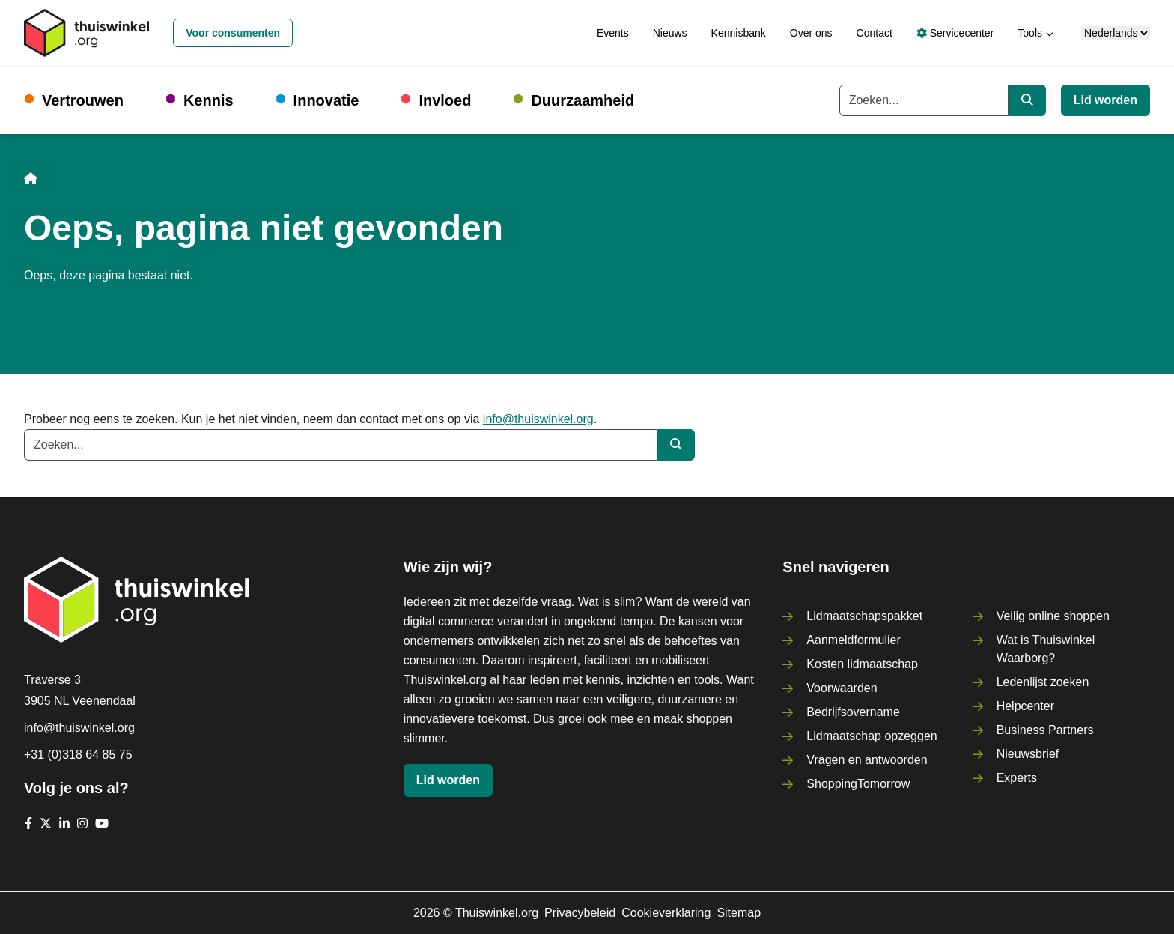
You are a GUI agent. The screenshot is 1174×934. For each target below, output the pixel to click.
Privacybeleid (579, 912)
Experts (1017, 777)
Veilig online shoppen (1053, 616)
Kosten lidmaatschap (862, 664)
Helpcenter (1025, 706)
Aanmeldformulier (853, 640)
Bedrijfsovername (853, 712)
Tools (1030, 33)
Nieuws (670, 33)
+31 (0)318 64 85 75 (78, 754)
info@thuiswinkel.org (538, 419)
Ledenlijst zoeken (1043, 682)
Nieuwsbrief (1028, 753)
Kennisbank (738, 33)
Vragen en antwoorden (866, 759)
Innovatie (326, 100)
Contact (874, 33)
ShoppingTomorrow (858, 783)
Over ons (811, 33)
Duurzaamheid (582, 100)
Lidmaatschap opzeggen (871, 736)
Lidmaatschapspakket (864, 616)
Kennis (208, 100)
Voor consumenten (233, 33)
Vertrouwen (83, 100)
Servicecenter (955, 33)
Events (613, 33)
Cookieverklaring (666, 912)
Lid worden (1105, 100)
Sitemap (739, 912)
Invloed (445, 100)
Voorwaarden (841, 688)
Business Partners (1045, 730)
